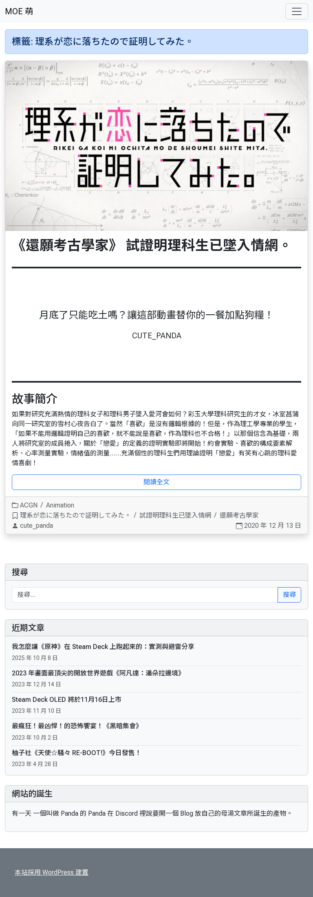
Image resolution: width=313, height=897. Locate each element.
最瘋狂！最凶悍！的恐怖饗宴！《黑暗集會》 (77, 726)
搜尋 (20, 572)
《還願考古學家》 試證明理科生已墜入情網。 (152, 245)
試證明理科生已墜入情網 (175, 515)
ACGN (28, 505)
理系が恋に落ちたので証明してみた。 (75, 515)
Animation (60, 505)
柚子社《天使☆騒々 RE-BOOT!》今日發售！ (76, 753)
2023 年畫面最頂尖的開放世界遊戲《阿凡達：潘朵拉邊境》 (98, 673)
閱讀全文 (156, 482)
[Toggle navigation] (296, 11)
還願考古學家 (239, 515)
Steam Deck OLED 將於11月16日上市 (66, 699)
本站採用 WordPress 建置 (51, 872)
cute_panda (36, 525)
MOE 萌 (19, 11)
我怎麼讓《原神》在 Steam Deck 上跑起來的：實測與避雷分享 (103, 647)
